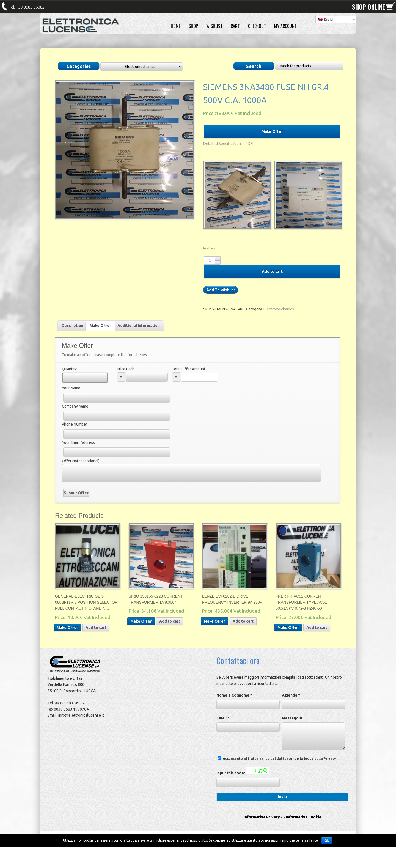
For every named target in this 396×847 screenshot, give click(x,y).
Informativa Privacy (262, 817)
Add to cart (272, 271)
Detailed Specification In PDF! (228, 143)
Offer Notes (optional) (81, 461)
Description (72, 325)
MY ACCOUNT (285, 26)
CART (235, 26)
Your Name (71, 388)
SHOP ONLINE (368, 7)
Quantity (69, 369)
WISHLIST (214, 26)
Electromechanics (278, 309)
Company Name (75, 406)
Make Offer (272, 131)
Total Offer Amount (188, 369)
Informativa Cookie (303, 817)
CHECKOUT (257, 26)
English (326, 19)
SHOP (193, 26)
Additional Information (138, 325)
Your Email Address (78, 442)
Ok (326, 841)
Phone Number (74, 424)
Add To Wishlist (220, 290)
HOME (175, 26)
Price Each (125, 369)
